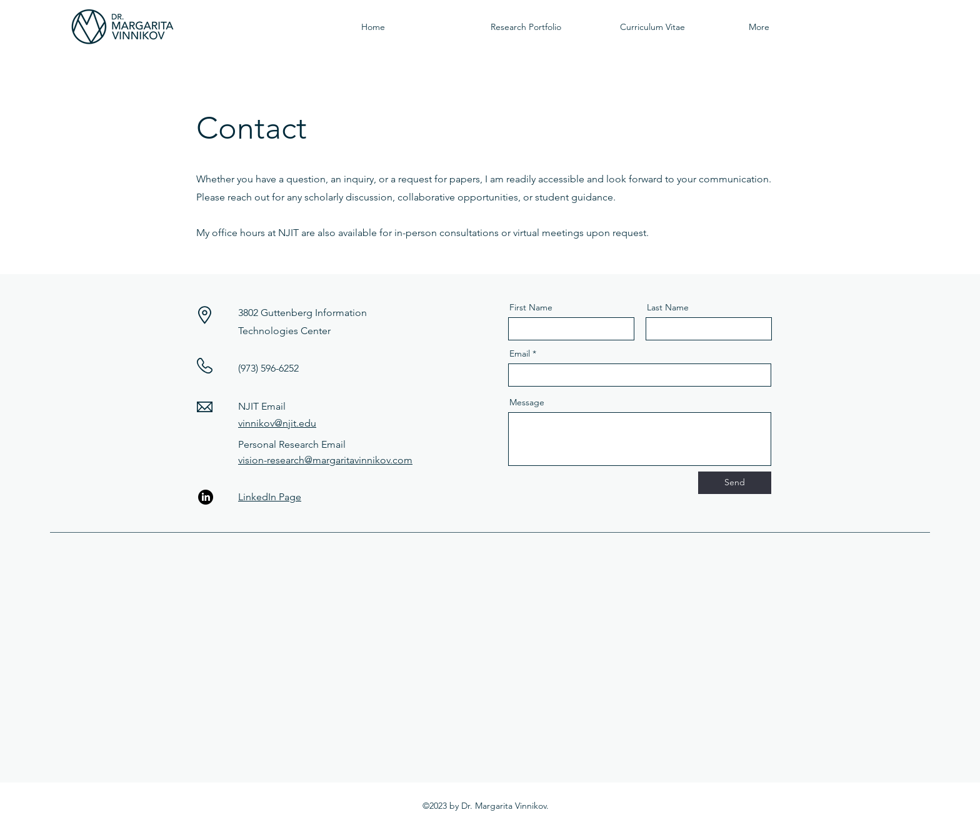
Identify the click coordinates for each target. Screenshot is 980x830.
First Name (530, 307)
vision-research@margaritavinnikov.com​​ (325, 460)
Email (519, 353)
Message (526, 402)
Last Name (668, 307)
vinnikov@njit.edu (277, 423)
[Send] (734, 483)
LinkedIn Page (269, 497)
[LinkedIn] (205, 497)
